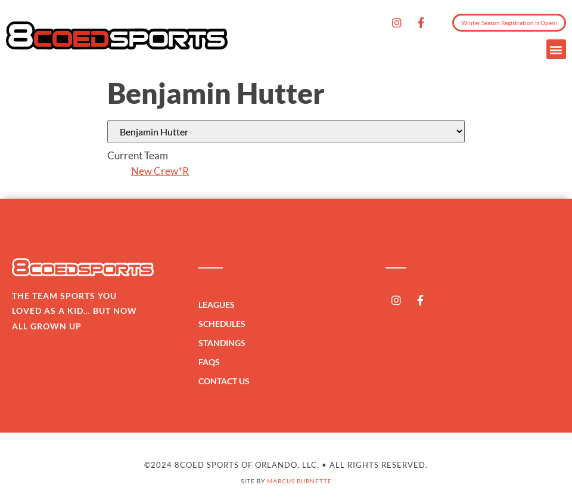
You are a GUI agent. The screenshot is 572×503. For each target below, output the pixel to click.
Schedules (224, 324)
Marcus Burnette (299, 481)
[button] (556, 49)
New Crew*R (160, 171)
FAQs (209, 362)
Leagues (219, 305)
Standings (224, 343)
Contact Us (224, 381)
